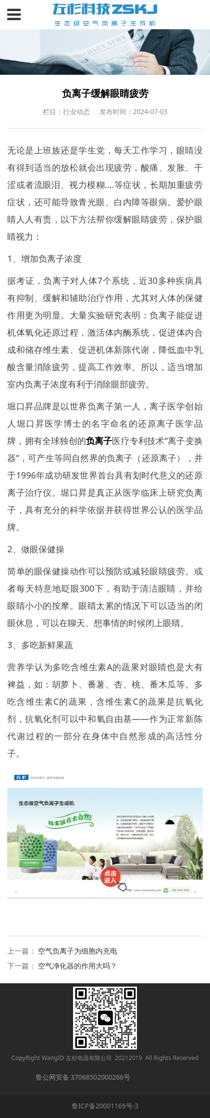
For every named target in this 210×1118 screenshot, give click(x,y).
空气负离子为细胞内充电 (77, 950)
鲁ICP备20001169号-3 (105, 1105)
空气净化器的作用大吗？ (77, 965)
